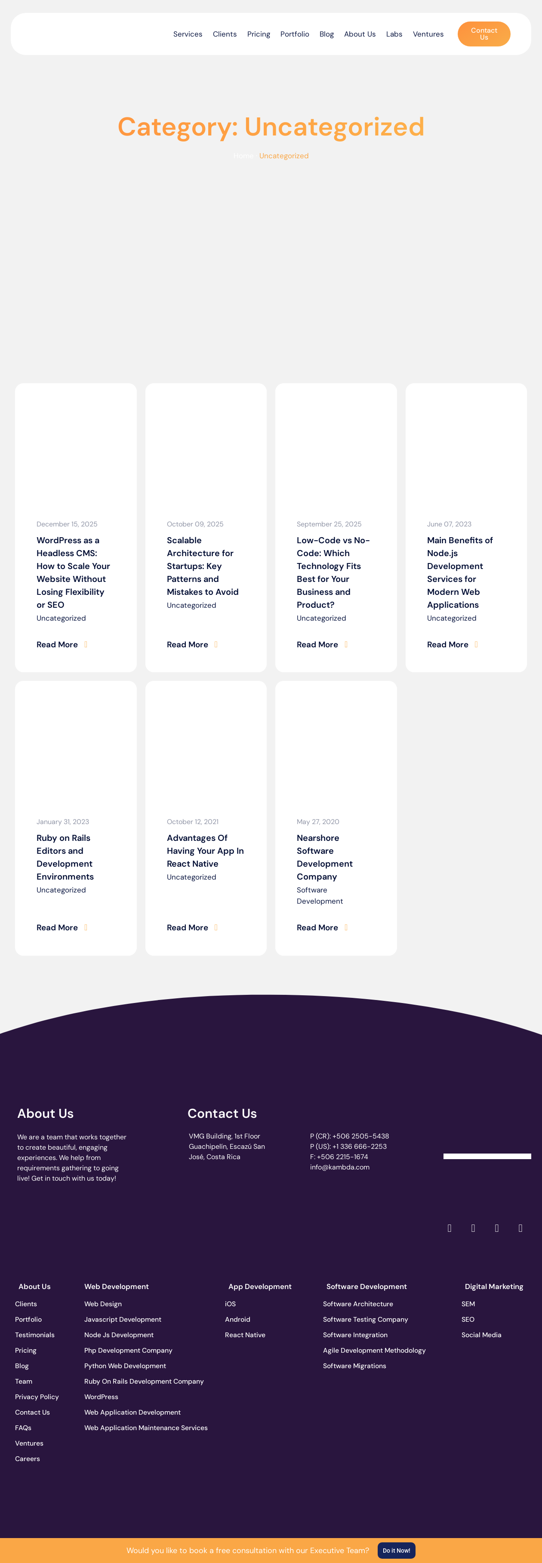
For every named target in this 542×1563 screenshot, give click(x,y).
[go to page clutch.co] (40, 1225)
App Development (260, 1285)
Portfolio (294, 34)
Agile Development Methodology (358, 1349)
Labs (394, 34)
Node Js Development (116, 1333)
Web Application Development (116, 1411)
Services (188, 34)
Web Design (103, 1303)
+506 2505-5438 (361, 1135)
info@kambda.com (340, 1166)
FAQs (26, 1426)
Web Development (116, 1285)
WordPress (101, 1395)
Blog (327, 34)
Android (241, 1318)
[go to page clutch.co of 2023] (248, 1225)
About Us (360, 34)
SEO (471, 1318)
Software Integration (358, 1333)
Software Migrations (358, 1364)
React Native (248, 1333)
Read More (56, 644)
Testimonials (38, 1333)
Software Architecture (358, 1303)
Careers (31, 1457)
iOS (233, 1303)
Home (244, 155)
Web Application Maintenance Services (116, 1426)
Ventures (428, 34)
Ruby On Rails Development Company (116, 1380)
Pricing (258, 34)
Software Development (320, 895)
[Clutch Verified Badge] (487, 1126)
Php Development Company (116, 1349)
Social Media (485, 1333)
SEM (472, 1303)
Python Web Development (116, 1364)
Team (27, 1380)
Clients (225, 34)
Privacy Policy (40, 1395)
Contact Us (222, 1112)
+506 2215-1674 (342, 1155)
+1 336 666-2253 (360, 1145)
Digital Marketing (494, 1285)
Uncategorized (61, 618)
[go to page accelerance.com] (144, 1227)
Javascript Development (116, 1318)
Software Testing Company (358, 1318)
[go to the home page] (55, 32)
